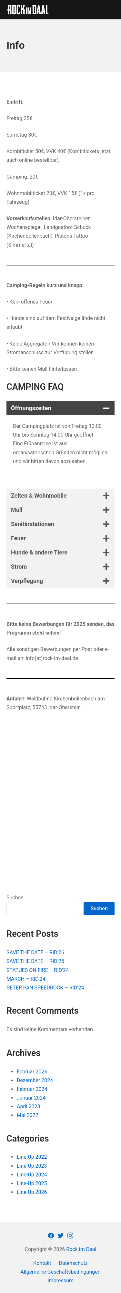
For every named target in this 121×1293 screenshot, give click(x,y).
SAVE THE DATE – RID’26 (35, 952)
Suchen (15, 898)
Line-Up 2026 (32, 1192)
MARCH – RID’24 (25, 979)
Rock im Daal (81, 1249)
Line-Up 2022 (32, 1157)
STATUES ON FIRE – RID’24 (37, 970)
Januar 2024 (31, 1098)
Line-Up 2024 (32, 1175)
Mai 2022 (27, 1115)
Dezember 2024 (35, 1080)
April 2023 (28, 1106)
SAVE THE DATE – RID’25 (35, 961)
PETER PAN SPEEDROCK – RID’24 (45, 988)
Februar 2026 (32, 1072)
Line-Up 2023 (32, 1166)
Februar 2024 (32, 1089)
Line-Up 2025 (32, 1183)
